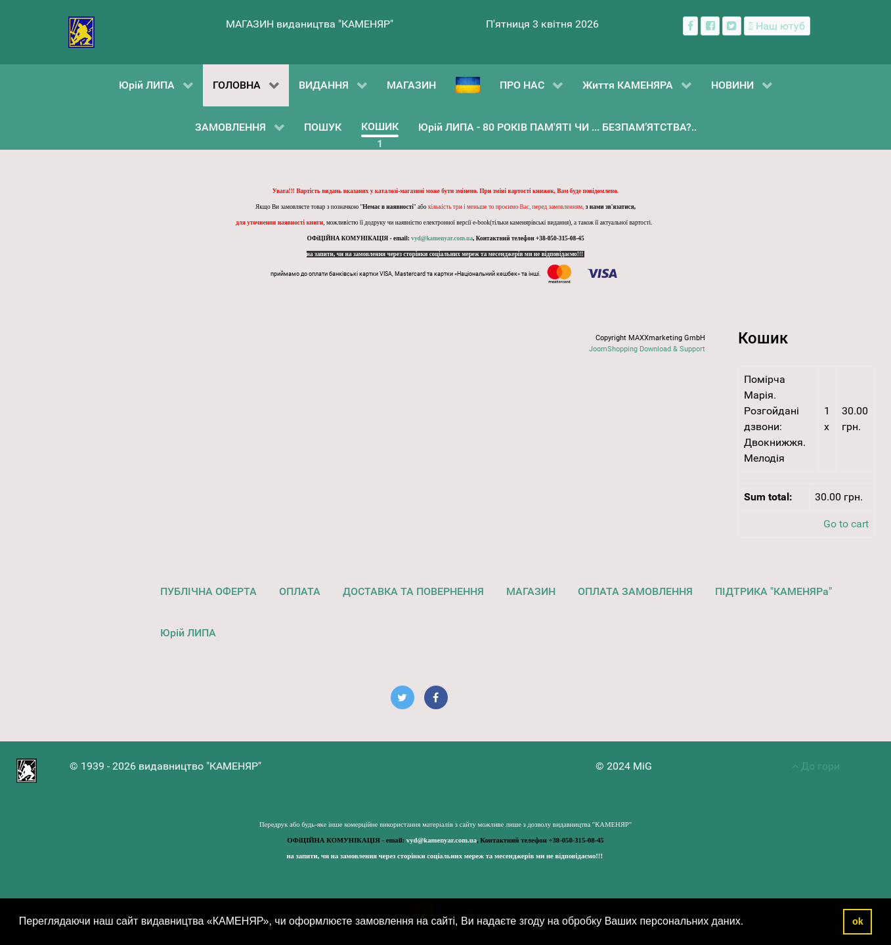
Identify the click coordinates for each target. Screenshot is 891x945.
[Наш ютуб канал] (777, 25)
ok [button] (857, 921)
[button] (748, 923)
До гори (816, 766)
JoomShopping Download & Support (647, 349)
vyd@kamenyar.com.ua (442, 238)
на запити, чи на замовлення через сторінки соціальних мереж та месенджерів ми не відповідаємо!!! (446, 254)
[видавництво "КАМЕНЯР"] (81, 31)
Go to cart (846, 523)
